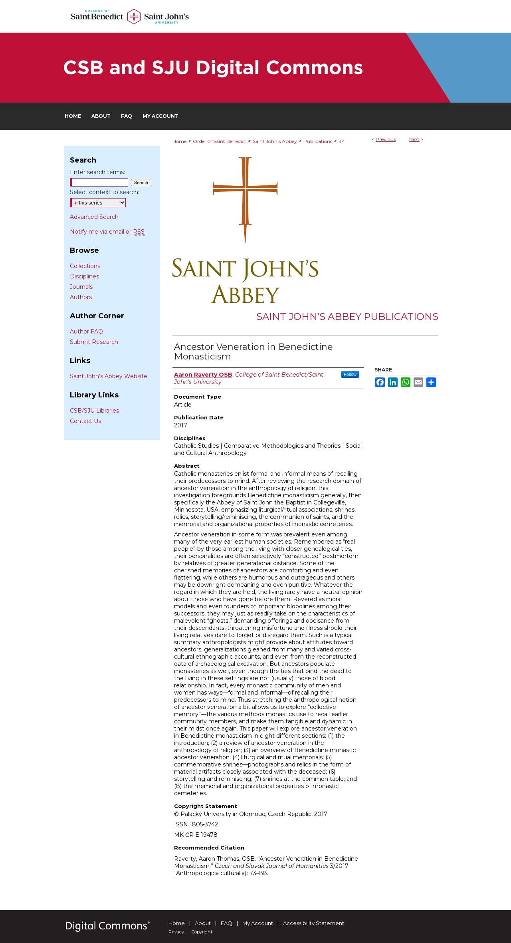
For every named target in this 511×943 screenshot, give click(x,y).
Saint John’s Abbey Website (108, 376)
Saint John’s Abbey (275, 141)
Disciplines (84, 276)
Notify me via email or (107, 231)
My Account (257, 923)
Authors (81, 297)
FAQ (226, 923)
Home (179, 141)
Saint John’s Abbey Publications (347, 316)
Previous (386, 139)
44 (342, 141)
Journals (81, 286)
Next (414, 139)
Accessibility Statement (313, 923)
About (203, 923)
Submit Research (94, 341)
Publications (317, 141)
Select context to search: (104, 192)
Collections (85, 266)
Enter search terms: (97, 172)
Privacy (176, 932)
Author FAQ (86, 331)
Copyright (202, 932)
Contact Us (85, 421)
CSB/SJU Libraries (94, 410)
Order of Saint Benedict (219, 141)
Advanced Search (94, 216)
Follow (350, 374)
